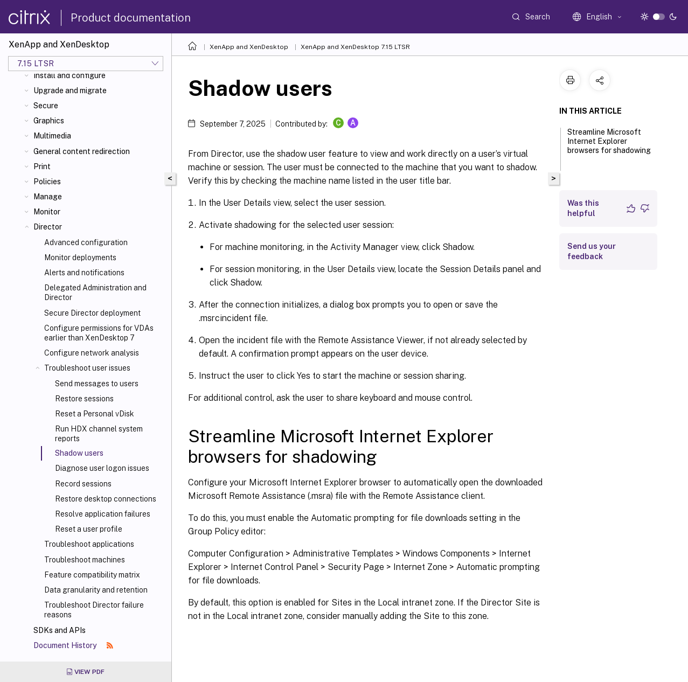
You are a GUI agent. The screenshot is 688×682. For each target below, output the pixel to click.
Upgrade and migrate (70, 90)
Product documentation (131, 17)
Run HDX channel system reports (99, 433)
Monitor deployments (80, 257)
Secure (45, 105)
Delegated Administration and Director (95, 292)
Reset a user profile (88, 529)
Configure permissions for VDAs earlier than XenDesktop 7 (99, 333)
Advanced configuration (86, 242)
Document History (73, 645)
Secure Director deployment (92, 313)
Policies (47, 181)
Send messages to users (96, 383)
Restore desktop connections (105, 499)
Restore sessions (84, 398)
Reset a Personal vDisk (94, 413)
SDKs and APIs (59, 630)
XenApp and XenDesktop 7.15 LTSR (355, 47)
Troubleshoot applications (89, 544)
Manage (47, 196)
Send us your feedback (591, 251)
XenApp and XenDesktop (249, 47)
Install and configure (69, 75)
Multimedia (52, 135)
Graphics (48, 120)
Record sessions (83, 483)
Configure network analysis (91, 353)
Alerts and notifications (84, 272)
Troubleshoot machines (84, 559)
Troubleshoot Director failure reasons (94, 610)
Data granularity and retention (96, 590)
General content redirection (81, 151)
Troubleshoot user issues (87, 368)
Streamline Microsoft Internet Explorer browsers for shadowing (609, 146)
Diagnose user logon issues (102, 468)
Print (42, 166)
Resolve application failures (102, 514)
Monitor (46, 211)
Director (47, 226)
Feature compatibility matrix (92, 574)
